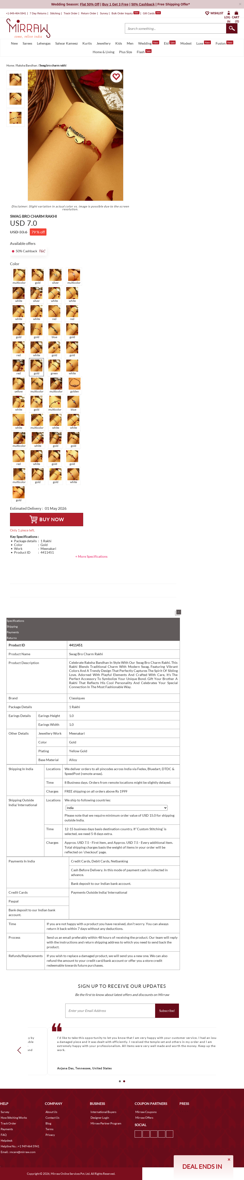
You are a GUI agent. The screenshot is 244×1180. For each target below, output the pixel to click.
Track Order (70, 13)
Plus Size (125, 52)
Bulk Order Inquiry (122, 13)
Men (130, 43)
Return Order (88, 13)
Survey (104, 13)
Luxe (203, 43)
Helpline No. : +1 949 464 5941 (20, 1146)
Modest (186, 43)
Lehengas (44, 43)
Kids (118, 43)
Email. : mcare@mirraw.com (18, 1152)
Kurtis (87, 43)
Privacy (50, 1135)
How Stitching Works (14, 1117)
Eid (170, 43)
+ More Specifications (91, 556)
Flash (144, 51)
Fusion (224, 43)
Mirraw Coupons (146, 1112)
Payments (13, 632)
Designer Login (100, 1117)
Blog (48, 1123)
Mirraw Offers (144, 1117)
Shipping (12, 626)
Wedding (148, 43)
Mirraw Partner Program (106, 1123)
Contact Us (52, 1117)
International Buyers (103, 1112)
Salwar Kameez (66, 43)
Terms (49, 1129)
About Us (51, 1112)
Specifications (15, 621)
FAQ (4, 1135)
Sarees (27, 43)
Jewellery (104, 43)
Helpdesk (6, 1140)
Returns (12, 638)
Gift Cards (152, 13)
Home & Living (103, 52)
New (14, 43)
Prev (20, 1050)
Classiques (77, 698)
